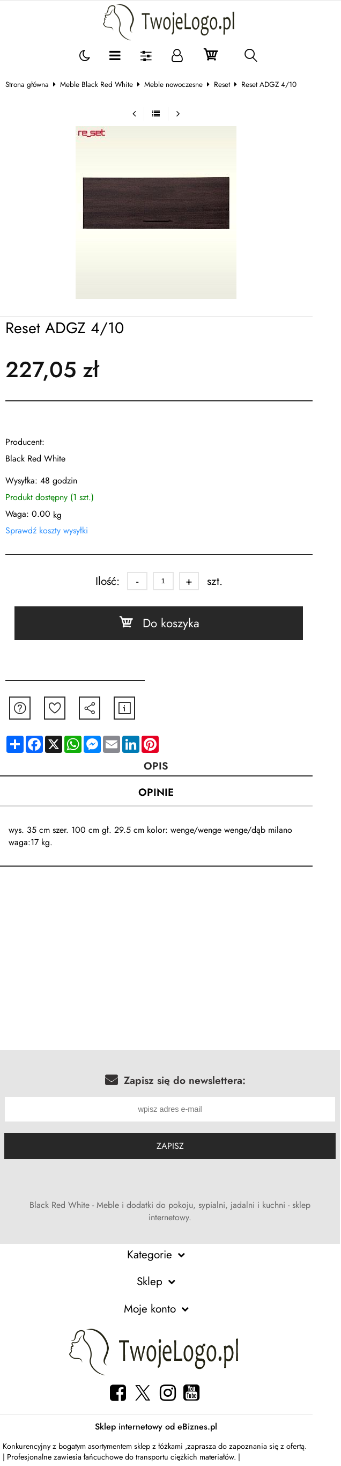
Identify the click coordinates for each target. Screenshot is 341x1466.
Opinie (170, 792)
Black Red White (42, 458)
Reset (228, 84)
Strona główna (33, 84)
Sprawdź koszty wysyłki (53, 530)
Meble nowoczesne (180, 84)
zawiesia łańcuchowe (90, 1458)
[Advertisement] (170, 965)
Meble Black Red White (102, 84)
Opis (170, 765)
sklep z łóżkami (164, 1447)
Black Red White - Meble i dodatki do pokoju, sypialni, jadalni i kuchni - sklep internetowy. (176, 1211)
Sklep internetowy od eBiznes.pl (170, 1427)
